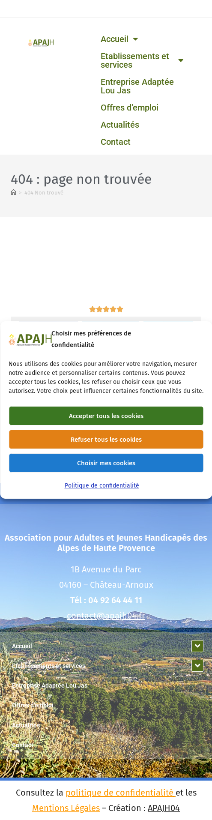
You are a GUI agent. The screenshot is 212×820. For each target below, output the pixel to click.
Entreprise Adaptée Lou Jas (137, 86)
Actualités (120, 125)
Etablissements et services (142, 60)
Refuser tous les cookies (106, 445)
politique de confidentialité (119, 792)
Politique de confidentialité (102, 490)
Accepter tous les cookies (106, 421)
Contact (116, 142)
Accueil (119, 39)
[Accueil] (13, 192)
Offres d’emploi (129, 107)
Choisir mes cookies (106, 468)
